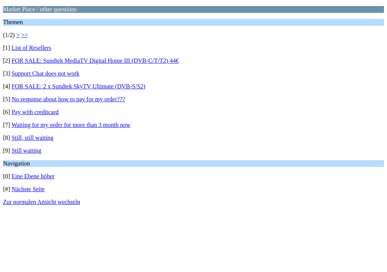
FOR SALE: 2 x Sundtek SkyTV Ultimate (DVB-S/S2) (79, 86)
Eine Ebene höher (33, 176)
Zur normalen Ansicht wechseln (41, 202)
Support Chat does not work (46, 73)
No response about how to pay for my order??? (68, 99)
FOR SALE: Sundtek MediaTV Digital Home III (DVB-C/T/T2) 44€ (95, 60)
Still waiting (27, 150)
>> (24, 35)
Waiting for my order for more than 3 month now (70, 125)
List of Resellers (31, 48)
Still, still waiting (33, 137)
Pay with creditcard (35, 112)
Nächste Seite (28, 189)
